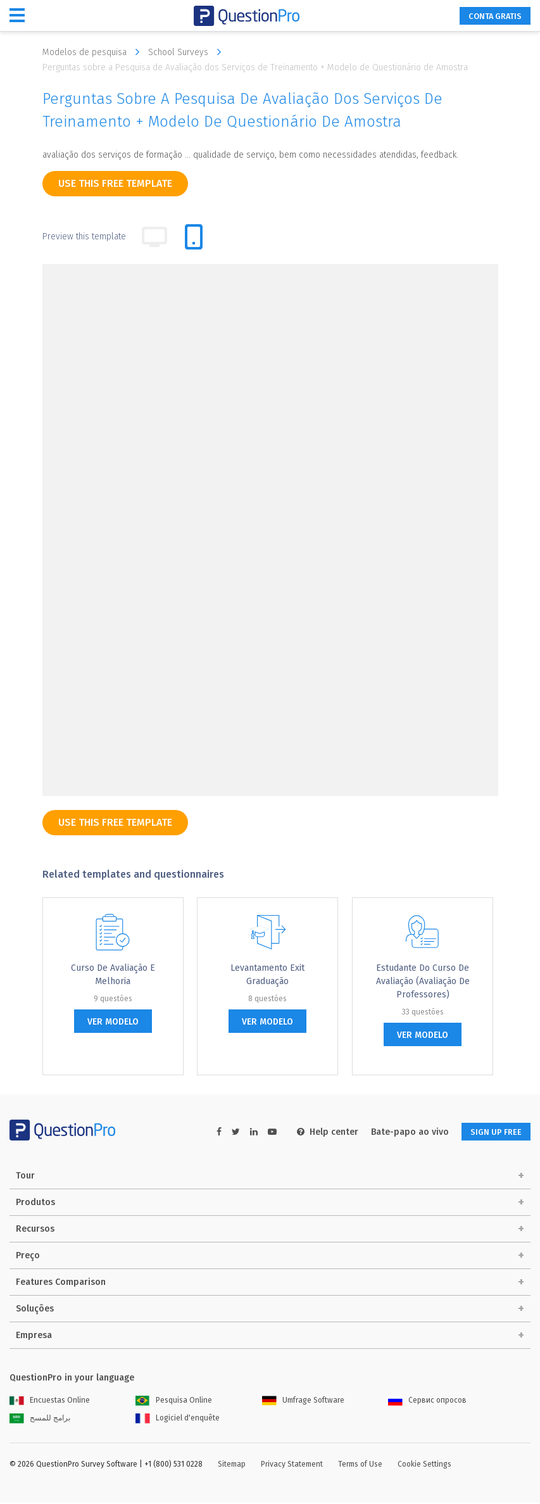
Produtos (35, 1203)
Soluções (35, 1310)
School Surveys (187, 52)
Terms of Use (360, 1465)
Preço (28, 1256)
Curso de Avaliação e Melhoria (113, 975)
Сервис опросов (427, 1401)
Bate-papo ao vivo (399, 1132)
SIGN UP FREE (490, 1132)
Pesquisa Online (173, 1401)
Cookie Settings (424, 1465)
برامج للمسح (39, 1419)
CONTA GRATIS (489, 16)
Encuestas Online (49, 1401)
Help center (317, 1132)
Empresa (34, 1336)
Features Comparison (61, 1283)
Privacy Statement (292, 1465)
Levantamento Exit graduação (267, 975)
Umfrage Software (303, 1401)
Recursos (35, 1230)
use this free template (115, 183)
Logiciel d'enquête (177, 1419)
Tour (25, 1177)
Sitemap (232, 1465)
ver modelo (113, 1021)
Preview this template (84, 236)
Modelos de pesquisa (94, 52)
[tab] (194, 237)
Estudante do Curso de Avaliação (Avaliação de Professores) (423, 981)
